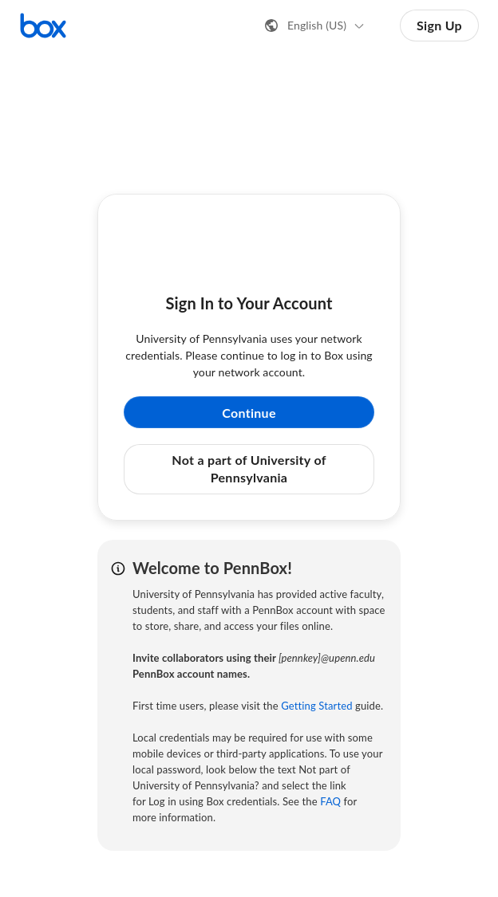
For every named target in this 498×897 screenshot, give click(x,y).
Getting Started (316, 705)
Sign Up (439, 25)
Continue (249, 412)
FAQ (330, 801)
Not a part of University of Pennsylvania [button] (249, 468)
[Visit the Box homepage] (43, 25)
